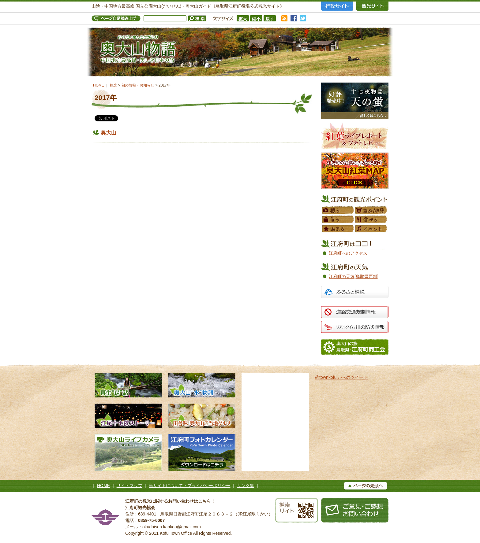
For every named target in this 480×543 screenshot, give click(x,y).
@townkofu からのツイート (341, 377)
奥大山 (108, 133)
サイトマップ (129, 485)
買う (338, 219)
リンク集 (245, 485)
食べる (371, 219)
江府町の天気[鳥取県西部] (353, 276)
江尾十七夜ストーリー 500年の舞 (128, 416)
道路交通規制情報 (354, 312)
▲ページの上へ (365, 485)
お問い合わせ (354, 510)
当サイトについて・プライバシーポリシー (189, 485)
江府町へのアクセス (348, 253)
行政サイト (337, 6)
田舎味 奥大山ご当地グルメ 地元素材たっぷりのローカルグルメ (201, 416)
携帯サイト (296, 510)
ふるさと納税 (354, 293)
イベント (371, 228)
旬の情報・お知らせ (137, 85)
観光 (113, 85)
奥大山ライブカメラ (128, 452)
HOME (98, 85)
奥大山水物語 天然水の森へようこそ (201, 385)
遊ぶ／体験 (371, 210)
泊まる (338, 228)
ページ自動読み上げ (118, 18)
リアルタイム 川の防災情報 (354, 327)
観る (338, 210)
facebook (294, 18)
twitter (303, 18)
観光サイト (372, 6)
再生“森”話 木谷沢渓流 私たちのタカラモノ (128, 385)
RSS (284, 18)
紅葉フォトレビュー (354, 136)
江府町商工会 (354, 347)
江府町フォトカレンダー (201, 452)
